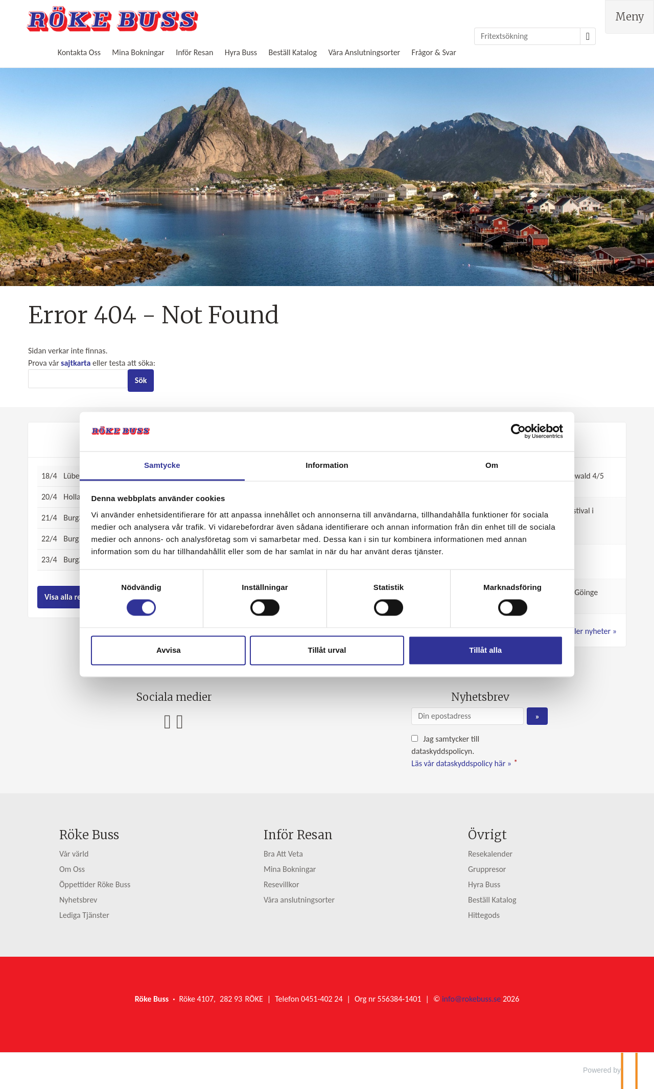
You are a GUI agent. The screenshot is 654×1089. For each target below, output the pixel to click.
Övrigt (487, 835)
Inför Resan (194, 52)
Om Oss (72, 869)
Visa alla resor (68, 597)
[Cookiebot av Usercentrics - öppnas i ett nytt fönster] (501, 425)
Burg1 (73, 538)
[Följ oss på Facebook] (167, 721)
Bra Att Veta (283, 854)
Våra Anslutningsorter (364, 52)
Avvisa (180, 656)
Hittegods (484, 915)
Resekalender (490, 854)
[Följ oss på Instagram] (179, 721)
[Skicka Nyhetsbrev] (537, 716)
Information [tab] (327, 459)
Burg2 (73, 559)
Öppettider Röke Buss (94, 884)
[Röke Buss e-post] (471, 999)
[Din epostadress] (467, 716)
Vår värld (73, 854)
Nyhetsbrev (78, 900)
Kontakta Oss (79, 52)
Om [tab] (480, 459)
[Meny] (629, 17)
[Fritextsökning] (527, 36)
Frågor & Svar (434, 52)
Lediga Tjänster (84, 915)
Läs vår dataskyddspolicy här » (461, 763)
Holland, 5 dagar (90, 497)
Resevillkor (281, 884)
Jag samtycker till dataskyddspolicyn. (465, 751)
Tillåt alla (474, 656)
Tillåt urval (327, 656)
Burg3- (74, 518)
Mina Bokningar (138, 52)
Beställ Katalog (292, 52)
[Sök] (78, 378)
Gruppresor (487, 869)
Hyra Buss (241, 52)
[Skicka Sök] (141, 380)
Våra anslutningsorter (299, 900)
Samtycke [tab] (174, 459)
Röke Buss (89, 835)
